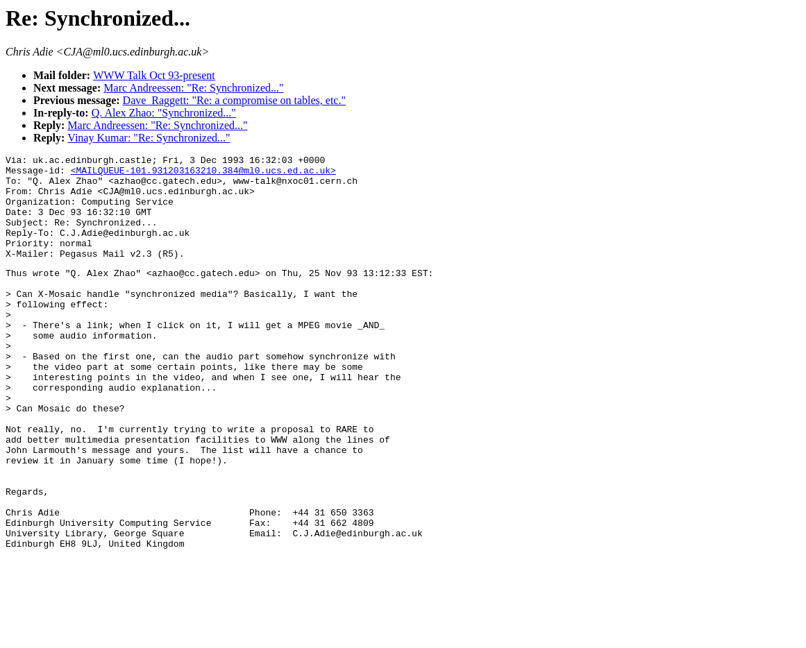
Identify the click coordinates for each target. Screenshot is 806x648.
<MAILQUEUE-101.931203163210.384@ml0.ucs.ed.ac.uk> (203, 174)
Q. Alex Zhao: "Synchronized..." (164, 113)
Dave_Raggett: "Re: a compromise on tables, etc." (234, 100)
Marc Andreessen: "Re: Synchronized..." (193, 88)
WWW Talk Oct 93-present (154, 75)
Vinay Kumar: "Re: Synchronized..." (148, 138)
